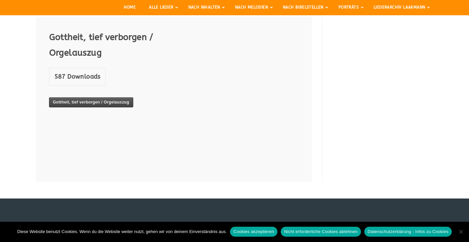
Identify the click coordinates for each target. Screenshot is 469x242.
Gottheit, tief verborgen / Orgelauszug (91, 102)
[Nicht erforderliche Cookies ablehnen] (460, 231)
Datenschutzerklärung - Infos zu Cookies (408, 231)
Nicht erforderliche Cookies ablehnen (321, 231)
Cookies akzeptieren (253, 231)
